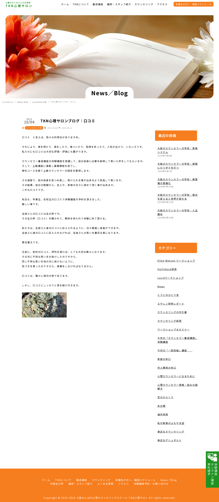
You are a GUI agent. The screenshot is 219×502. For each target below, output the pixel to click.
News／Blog (22, 102)
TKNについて (81, 4)
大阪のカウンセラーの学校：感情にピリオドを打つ (177, 179)
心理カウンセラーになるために (176, 390)
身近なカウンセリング (170, 445)
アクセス (162, 4)
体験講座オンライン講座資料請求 (212, 469)
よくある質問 (105, 483)
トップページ (7, 102)
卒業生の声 (57, 483)
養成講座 (98, 4)
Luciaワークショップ (170, 291)
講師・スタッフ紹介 (119, 4)
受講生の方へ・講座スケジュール (193, 4)
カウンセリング (144, 4)
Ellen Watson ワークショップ (176, 274)
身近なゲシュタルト (169, 454)
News (161, 300)
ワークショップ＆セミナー (173, 343)
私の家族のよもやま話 (170, 437)
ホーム (65, 4)
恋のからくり (165, 411)
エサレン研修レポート (170, 317)
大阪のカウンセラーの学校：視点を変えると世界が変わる (177, 210)
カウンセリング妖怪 (169, 334)
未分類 (161, 419)
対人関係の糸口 (166, 381)
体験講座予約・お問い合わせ (151, 483)
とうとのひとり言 (39, 102)
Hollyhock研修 (167, 283)
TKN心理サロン (19, 6)
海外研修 (162, 428)
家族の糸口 (164, 373)
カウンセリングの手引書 (172, 326)
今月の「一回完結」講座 (174, 364)
